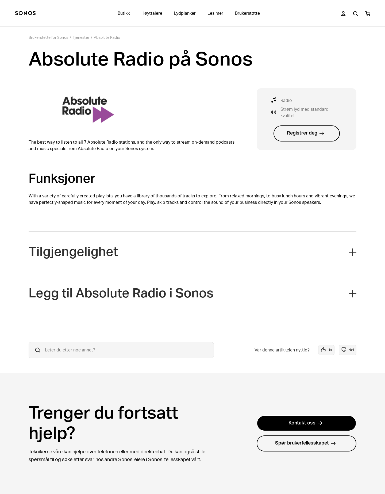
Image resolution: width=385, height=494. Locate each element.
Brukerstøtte (247, 13)
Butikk (124, 13)
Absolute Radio (107, 38)
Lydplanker (185, 13)
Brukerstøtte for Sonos (48, 38)
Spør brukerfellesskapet (305, 443)
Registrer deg (305, 133)
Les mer (215, 13)
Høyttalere (151, 13)
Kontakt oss (305, 423)
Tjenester (81, 38)
